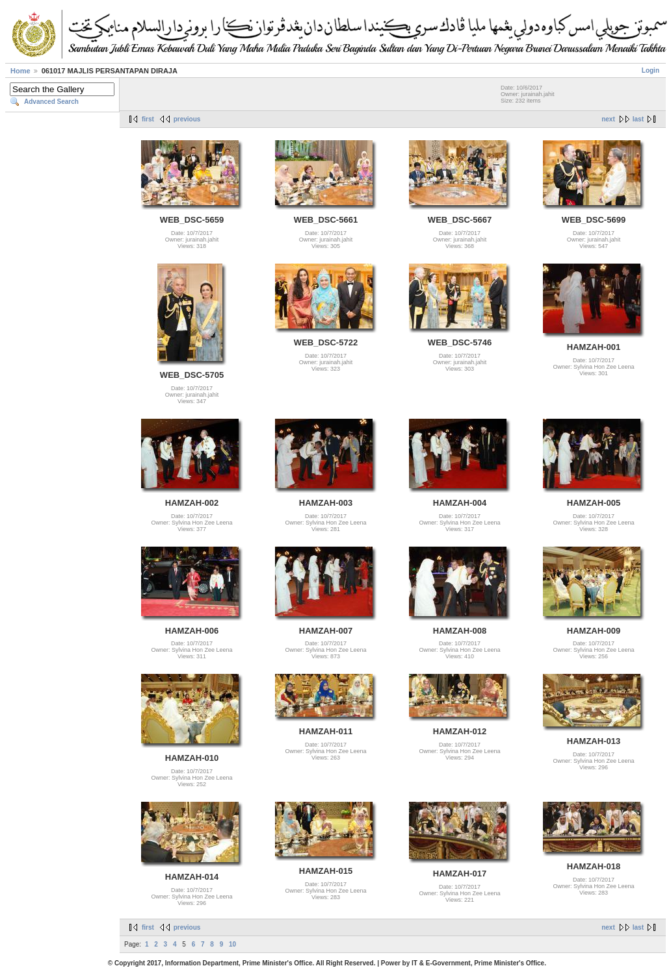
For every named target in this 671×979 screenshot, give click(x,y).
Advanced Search (51, 101)
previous (187, 119)
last (638, 119)
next (608, 119)
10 (232, 944)
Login (650, 70)
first (148, 119)
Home (20, 71)
